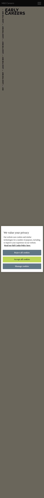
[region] (22, 249)
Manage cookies (22, 266)
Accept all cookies (22, 259)
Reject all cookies (22, 253)
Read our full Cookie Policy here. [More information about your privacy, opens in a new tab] (17, 245)
